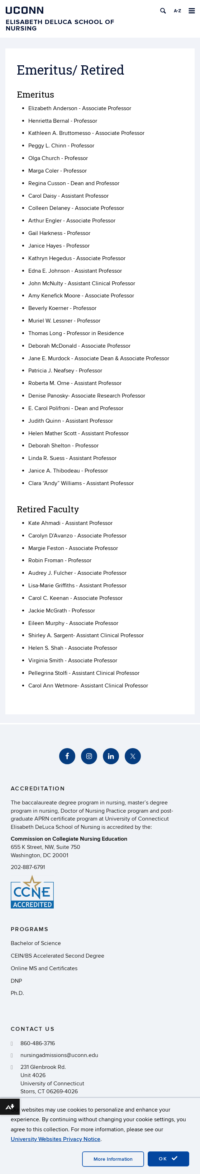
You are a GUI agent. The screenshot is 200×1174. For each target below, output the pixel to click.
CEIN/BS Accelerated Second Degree (57, 955)
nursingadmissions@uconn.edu (59, 1055)
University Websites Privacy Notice (55, 1139)
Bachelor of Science (36, 943)
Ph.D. (17, 993)
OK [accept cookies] (168, 1158)
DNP (16, 981)
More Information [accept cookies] (113, 1159)
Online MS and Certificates (44, 968)
